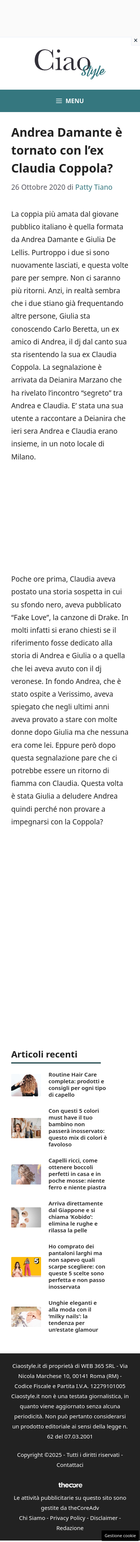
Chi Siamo (32, 1517)
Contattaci (70, 1464)
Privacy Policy (67, 1517)
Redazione (70, 1528)
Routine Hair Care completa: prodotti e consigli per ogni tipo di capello (77, 1084)
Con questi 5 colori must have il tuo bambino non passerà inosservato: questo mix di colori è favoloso (78, 1127)
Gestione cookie (120, 1535)
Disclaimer (104, 1517)
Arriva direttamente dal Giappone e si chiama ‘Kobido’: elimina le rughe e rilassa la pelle (76, 1216)
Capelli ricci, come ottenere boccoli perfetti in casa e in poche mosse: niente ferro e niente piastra (77, 1173)
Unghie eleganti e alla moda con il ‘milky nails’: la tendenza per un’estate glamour (73, 1316)
